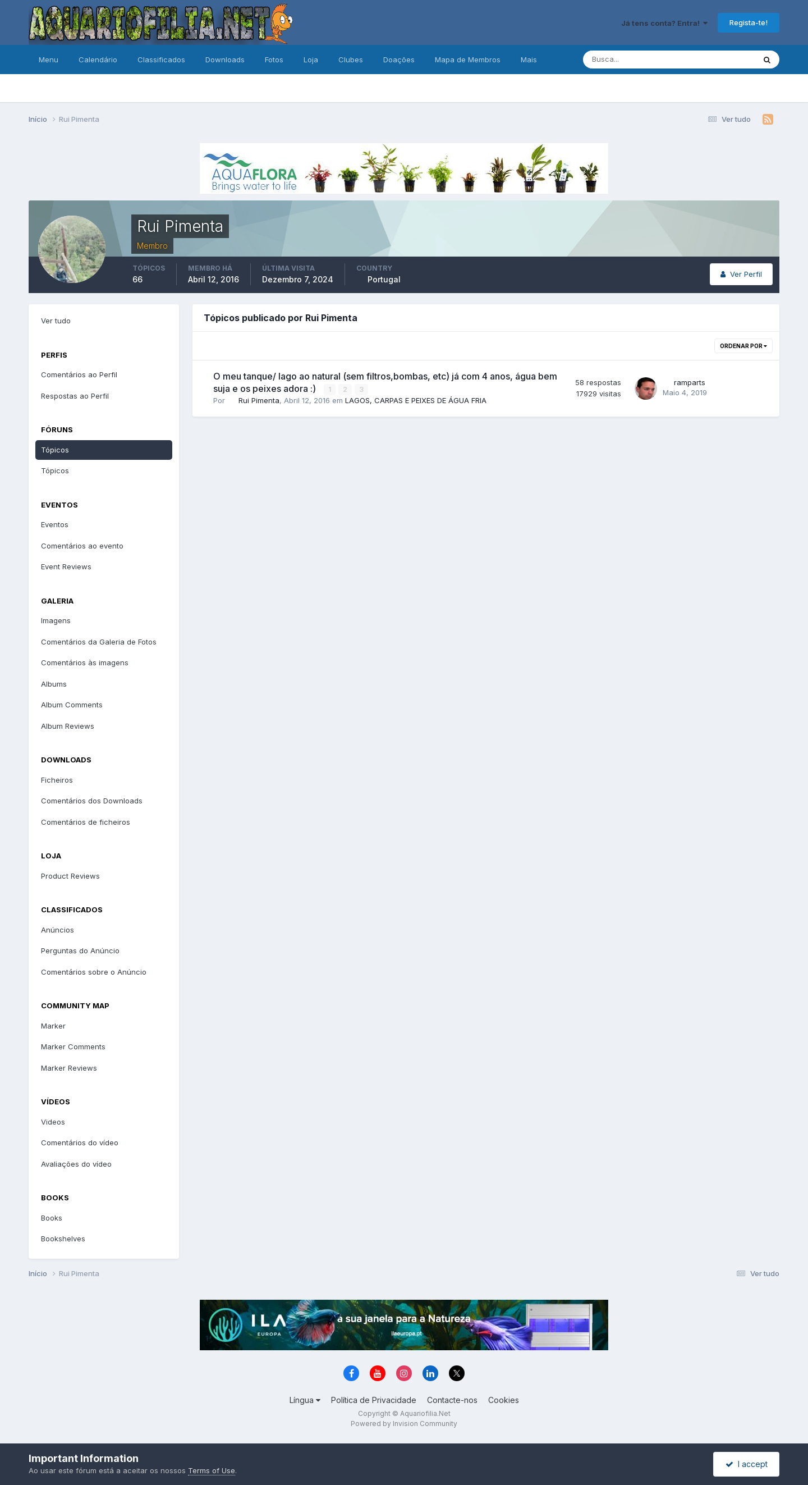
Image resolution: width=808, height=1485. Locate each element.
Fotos (274, 59)
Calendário (98, 59)
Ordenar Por (743, 345)
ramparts (689, 382)
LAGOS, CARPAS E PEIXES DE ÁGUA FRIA (415, 400)
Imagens (56, 620)
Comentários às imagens (84, 662)
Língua (305, 1400)
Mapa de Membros (468, 59)
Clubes (350, 59)
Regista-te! (748, 22)
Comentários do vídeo (79, 1142)
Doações (399, 59)
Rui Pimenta (258, 400)
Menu (48, 59)
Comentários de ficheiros (85, 821)
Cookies (503, 1400)
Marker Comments (73, 1046)
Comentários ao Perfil (79, 374)
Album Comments (72, 704)
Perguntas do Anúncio (80, 950)
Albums (54, 683)
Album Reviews (67, 725)
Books (51, 1217)
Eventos (54, 524)
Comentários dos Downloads (92, 800)
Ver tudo (56, 320)
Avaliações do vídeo (76, 1163)
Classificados (161, 59)
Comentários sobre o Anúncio (93, 971)
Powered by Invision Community (404, 1423)
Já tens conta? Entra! (664, 23)
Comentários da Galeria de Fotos (99, 641)
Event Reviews (66, 566)
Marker (53, 1025)
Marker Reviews (69, 1067)
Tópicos (55, 449)
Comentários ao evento (82, 545)
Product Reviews (70, 875)
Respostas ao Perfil (75, 395)
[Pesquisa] (632, 59)
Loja (311, 59)
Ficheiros (57, 779)
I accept (747, 1464)
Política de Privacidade (373, 1400)
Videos (53, 1121)
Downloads (225, 59)
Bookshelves (63, 1238)
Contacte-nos (452, 1400)
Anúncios (57, 929)
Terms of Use (211, 1470)
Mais (529, 59)
